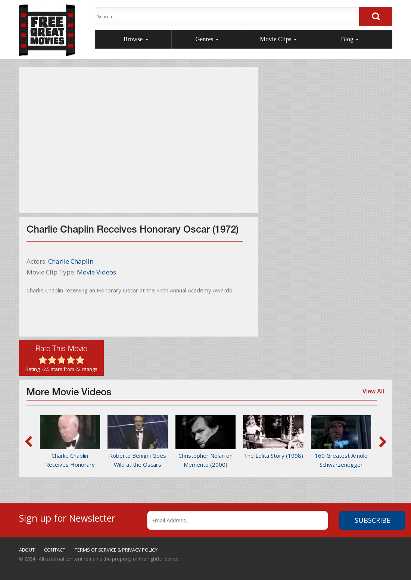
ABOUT (27, 549)
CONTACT (54, 549)
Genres (206, 39)
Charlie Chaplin (70, 261)
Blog (349, 39)
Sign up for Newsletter (67, 517)
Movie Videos (96, 272)
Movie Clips (278, 39)
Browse (135, 39)
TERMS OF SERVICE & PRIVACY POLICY (116, 549)
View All (371, 395)
